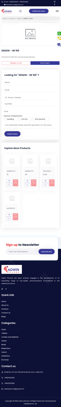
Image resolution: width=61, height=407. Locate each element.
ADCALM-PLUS (47, 173)
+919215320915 (9, 383)
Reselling (9, 119)
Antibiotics (5, 356)
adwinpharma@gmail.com (14, 5)
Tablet (19, 18)
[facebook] (6, 289)
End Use (23, 119)
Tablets (4, 333)
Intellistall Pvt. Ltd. (30, 404)
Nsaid (3, 344)
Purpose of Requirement (13, 116)
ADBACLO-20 (29, 173)
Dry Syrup (5, 360)
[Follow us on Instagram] (54, 1)
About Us (4, 305)
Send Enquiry (45, 63)
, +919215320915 (23, 2)
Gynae (3, 341)
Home (5, 18)
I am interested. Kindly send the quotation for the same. (30, 125)
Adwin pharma (23, 401)
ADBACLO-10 (11, 173)
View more (15, 182)
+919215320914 (13, 2)
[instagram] (2, 289)
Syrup (3, 329)
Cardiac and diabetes (9, 337)
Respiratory (5, 348)
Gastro (4, 352)
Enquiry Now (9, 183)
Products (12, 18)
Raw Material (39, 119)
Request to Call (16, 63)
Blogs (3, 316)
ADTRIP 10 (11, 209)
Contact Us (5, 313)
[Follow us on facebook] (54, 4)
